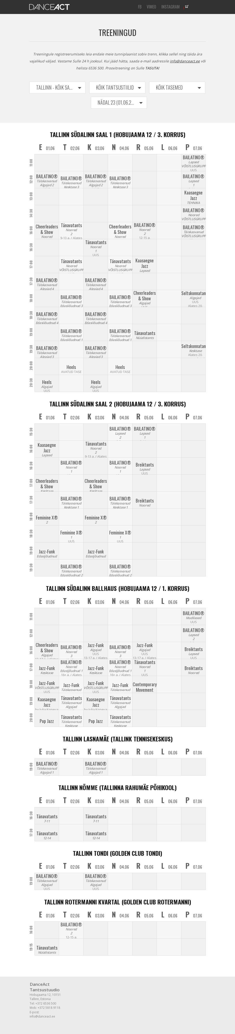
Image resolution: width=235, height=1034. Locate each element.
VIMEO (151, 7)
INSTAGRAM (170, 7)
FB (139, 7)
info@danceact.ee (185, 61)
